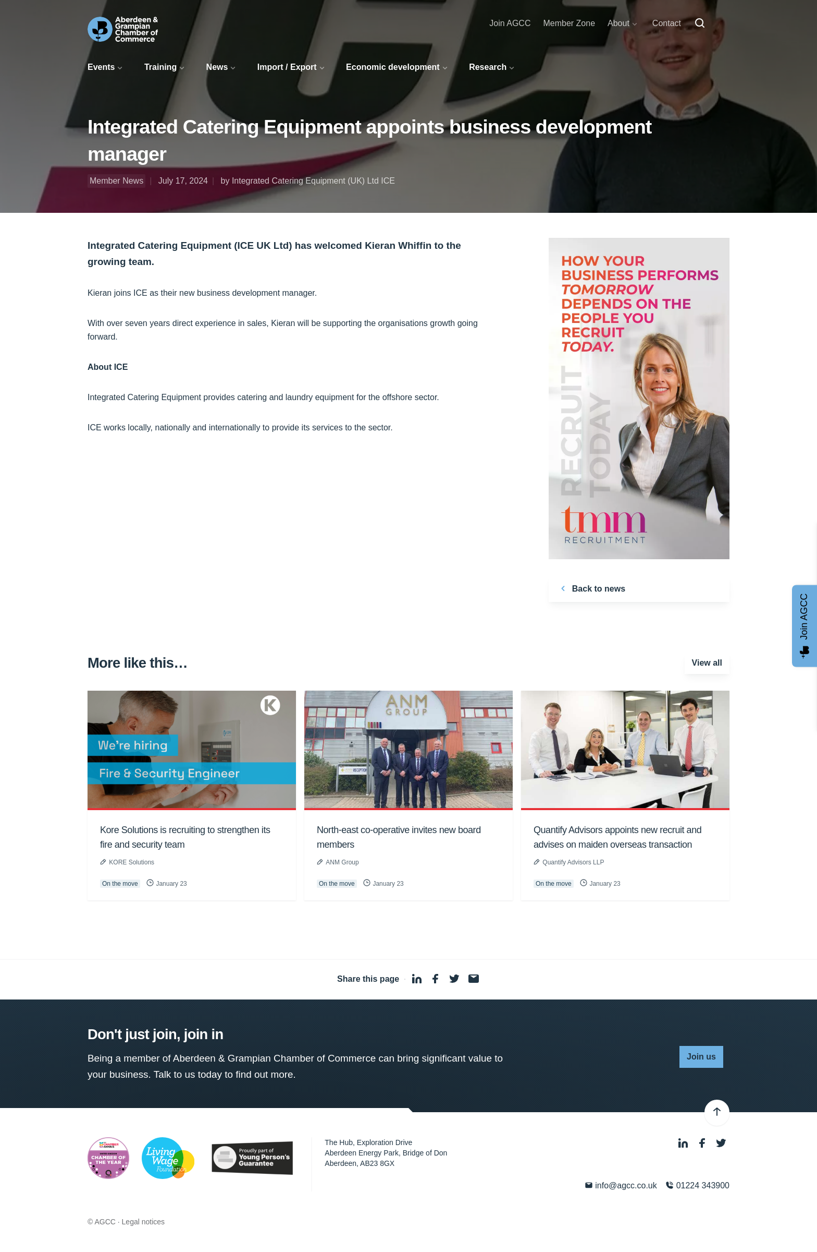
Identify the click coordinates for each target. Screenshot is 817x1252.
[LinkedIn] (684, 1143)
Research (487, 67)
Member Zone (569, 23)
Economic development (393, 67)
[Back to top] (716, 1113)
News (217, 67)
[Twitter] (721, 1143)
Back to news (591, 588)
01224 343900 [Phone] (697, 1185)
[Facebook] (703, 1143)
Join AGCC (509, 23)
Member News (116, 180)
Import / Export (287, 67)
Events (101, 67)
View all (707, 662)
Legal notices (143, 1222)
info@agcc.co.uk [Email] (621, 1185)
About (618, 23)
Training (160, 67)
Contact (666, 23)
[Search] (700, 23)
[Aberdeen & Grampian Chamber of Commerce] (123, 29)
